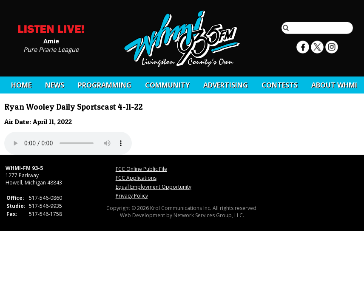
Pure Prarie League (51, 49)
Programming (104, 85)
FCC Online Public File (141, 169)
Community (167, 85)
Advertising (225, 85)
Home (21, 85)
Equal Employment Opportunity (153, 186)
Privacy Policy (132, 195)
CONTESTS (280, 85)
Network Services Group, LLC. (208, 215)
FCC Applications (136, 177)
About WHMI (334, 85)
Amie (51, 40)
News (54, 85)
